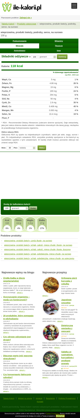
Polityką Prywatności (52, 413)
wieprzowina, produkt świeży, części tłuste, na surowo (28, 240)
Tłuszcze (59, 46)
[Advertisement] (40, 177)
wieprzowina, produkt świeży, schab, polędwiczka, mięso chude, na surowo (37, 254)
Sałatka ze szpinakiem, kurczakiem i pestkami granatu (67, 358)
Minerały (19, 46)
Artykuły (39, 398)
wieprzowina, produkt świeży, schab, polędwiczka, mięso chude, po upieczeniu (39, 258)
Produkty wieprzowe (26, 24)
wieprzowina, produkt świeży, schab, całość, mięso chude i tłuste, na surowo (38, 245)
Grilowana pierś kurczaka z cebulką (69, 281)
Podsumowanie (19, 41)
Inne (59, 50)
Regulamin (50, 398)
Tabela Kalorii (7, 24)
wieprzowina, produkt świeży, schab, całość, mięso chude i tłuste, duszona (37, 249)
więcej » (20, 292)
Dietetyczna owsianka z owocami (67, 328)
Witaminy (59, 41)
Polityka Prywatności (67, 398)
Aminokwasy (19, 50)
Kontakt (40, 402)
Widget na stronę (25, 398)
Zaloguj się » (26, 17)
